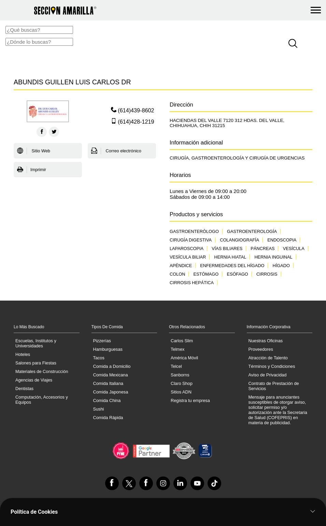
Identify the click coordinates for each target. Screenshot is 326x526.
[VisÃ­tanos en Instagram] (163, 483)
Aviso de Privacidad (268, 374)
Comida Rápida (108, 417)
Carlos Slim (182, 340)
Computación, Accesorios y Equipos (41, 399)
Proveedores (261, 349)
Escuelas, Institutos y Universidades (35, 343)
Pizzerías (102, 340)
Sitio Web (33, 151)
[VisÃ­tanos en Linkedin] (180, 483)
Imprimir (31, 169)
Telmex (177, 349)
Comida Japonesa (110, 391)
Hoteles (22, 354)
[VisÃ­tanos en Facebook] (112, 483)
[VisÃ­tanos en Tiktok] (214, 483)
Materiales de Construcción (41, 371)
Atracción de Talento (268, 357)
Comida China (107, 400)
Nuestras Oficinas (266, 340)
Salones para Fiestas (35, 362)
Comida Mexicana (110, 374)
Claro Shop (182, 383)
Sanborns (180, 374)
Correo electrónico (116, 151)
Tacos (98, 357)
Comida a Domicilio (112, 366)
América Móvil (184, 357)
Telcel (176, 366)
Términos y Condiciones (272, 366)
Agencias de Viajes (33, 380)
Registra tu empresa (190, 400)
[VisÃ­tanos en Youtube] (197, 483)
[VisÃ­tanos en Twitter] (129, 483)
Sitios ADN (181, 391)
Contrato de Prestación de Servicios (274, 386)
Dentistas (24, 388)
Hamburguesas (108, 349)
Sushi (98, 409)
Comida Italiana (108, 383)
